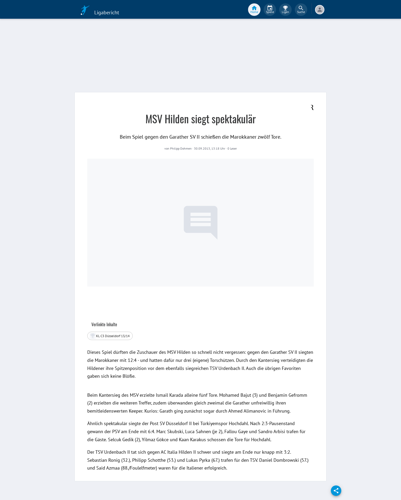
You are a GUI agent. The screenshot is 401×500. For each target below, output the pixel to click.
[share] (336, 490)
